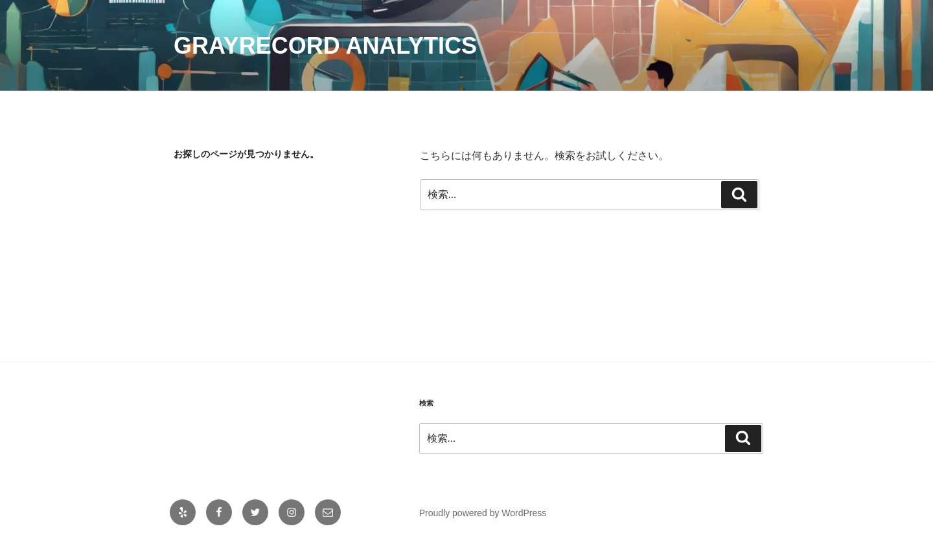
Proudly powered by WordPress (483, 513)
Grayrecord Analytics (325, 45)
